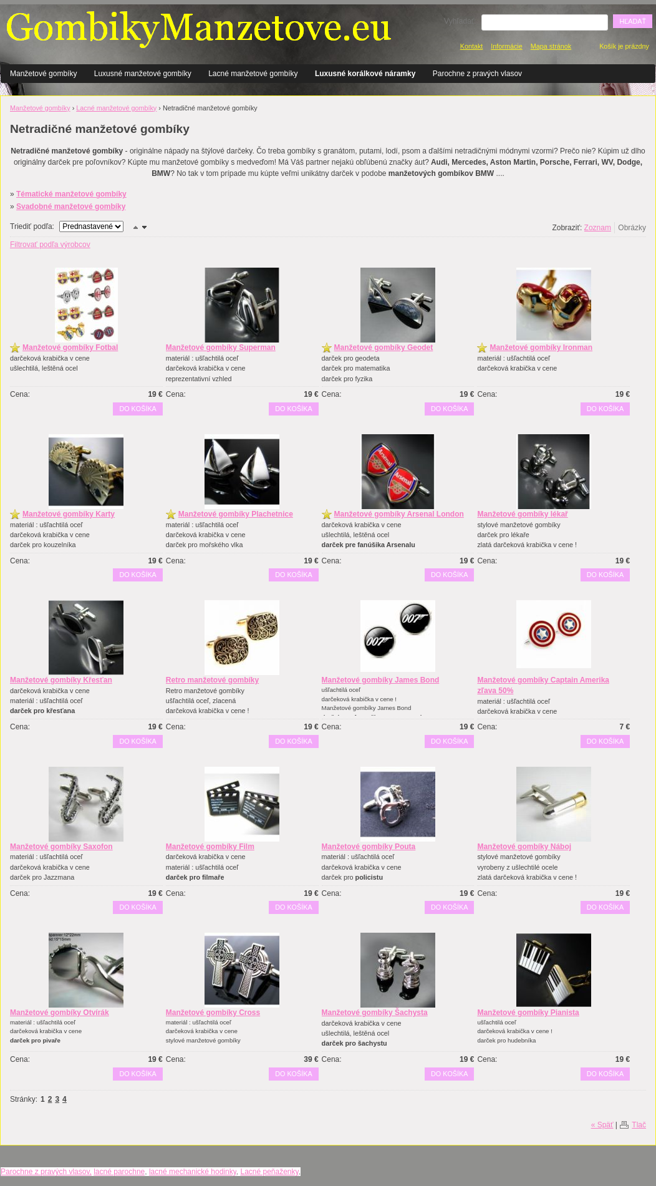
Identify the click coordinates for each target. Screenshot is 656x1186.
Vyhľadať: (460, 21)
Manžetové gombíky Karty (68, 514)
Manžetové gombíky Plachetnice (235, 514)
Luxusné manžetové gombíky (142, 73)
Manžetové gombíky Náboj (524, 846)
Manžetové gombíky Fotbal (70, 347)
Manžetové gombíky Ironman (541, 347)
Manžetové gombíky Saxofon (61, 846)
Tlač (639, 1124)
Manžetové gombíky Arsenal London (399, 514)
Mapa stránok (551, 46)
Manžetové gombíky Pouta (369, 846)
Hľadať (632, 21)
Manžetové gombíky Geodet (383, 347)
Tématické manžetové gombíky (71, 194)
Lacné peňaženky (269, 1171)
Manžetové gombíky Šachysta (375, 1012)
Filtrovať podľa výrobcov (50, 244)
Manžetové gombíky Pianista (528, 1012)
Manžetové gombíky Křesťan (61, 680)
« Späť (602, 1124)
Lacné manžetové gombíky (252, 73)
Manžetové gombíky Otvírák (59, 1012)
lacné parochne (119, 1171)
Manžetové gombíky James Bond (381, 680)
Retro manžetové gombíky (212, 680)
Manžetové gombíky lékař (522, 514)
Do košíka (137, 408)
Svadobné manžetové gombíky (70, 206)
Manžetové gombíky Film (210, 846)
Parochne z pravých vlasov (477, 73)
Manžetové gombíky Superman (221, 347)
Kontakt (471, 46)
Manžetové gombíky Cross (213, 1012)
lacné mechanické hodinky (192, 1171)
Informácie (506, 46)
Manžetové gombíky (43, 73)
